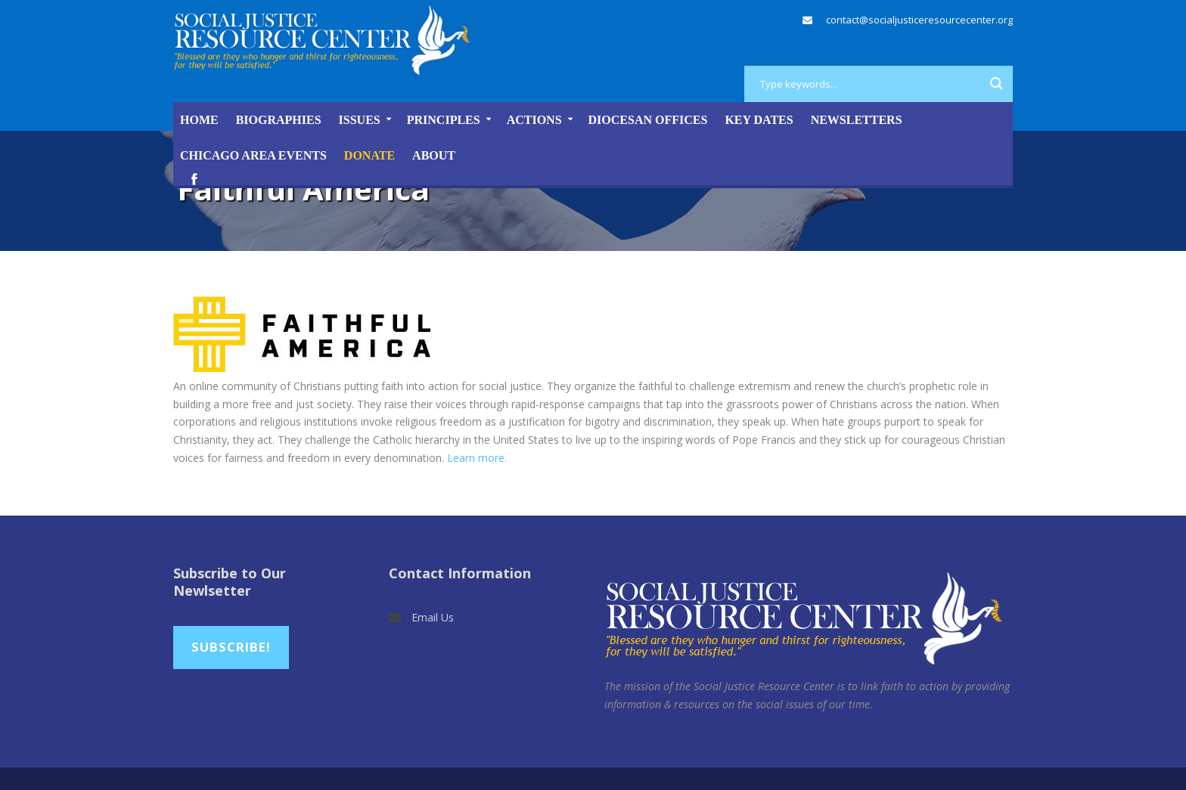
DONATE (369, 155)
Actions (534, 119)
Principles (443, 119)
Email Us (432, 617)
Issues (359, 119)
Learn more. (478, 458)
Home (199, 119)
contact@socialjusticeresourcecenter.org (919, 19)
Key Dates (759, 119)
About (433, 155)
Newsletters (856, 119)
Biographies (278, 119)
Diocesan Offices (648, 119)
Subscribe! (231, 646)
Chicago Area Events (253, 155)
